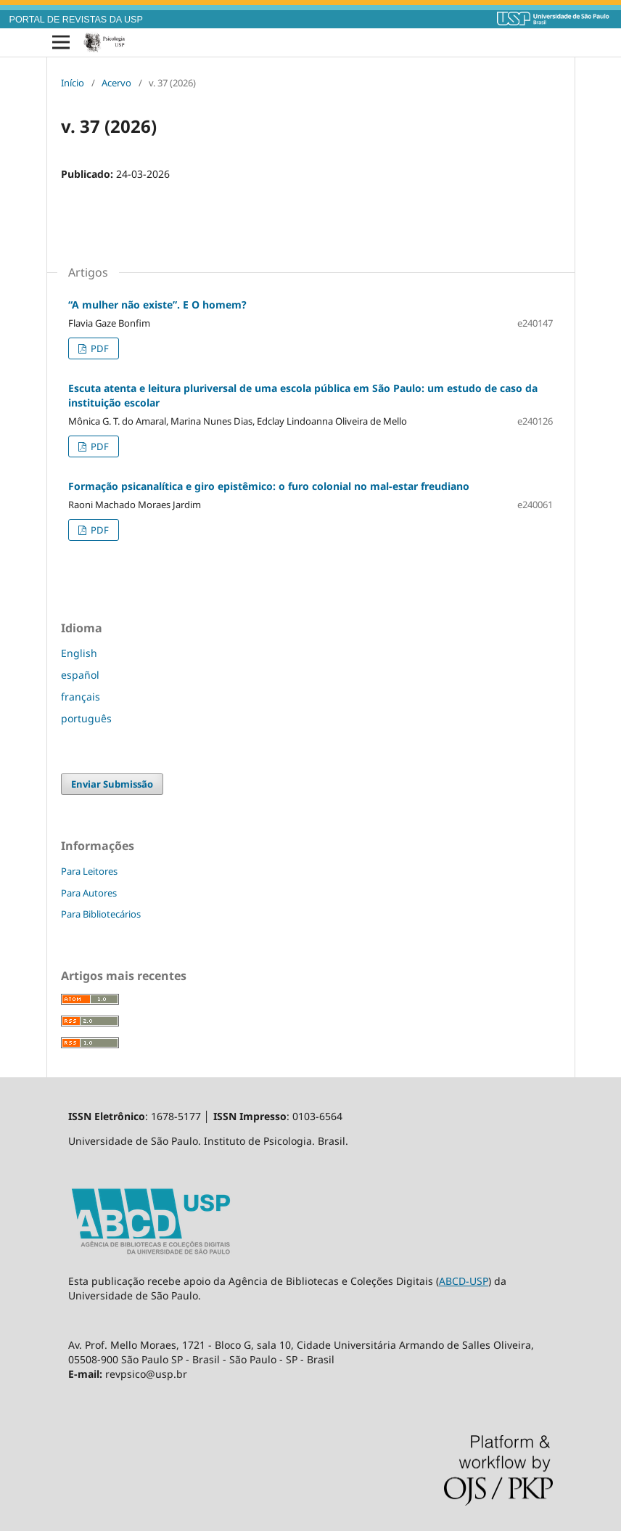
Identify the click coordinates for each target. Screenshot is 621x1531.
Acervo (116, 82)
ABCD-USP (463, 1281)
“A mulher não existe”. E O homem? (157, 304)
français (80, 696)
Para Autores (89, 892)
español (80, 675)
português (86, 718)
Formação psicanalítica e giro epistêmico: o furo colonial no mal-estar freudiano (268, 486)
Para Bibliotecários (101, 913)
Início (72, 82)
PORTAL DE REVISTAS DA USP (76, 20)
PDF (99, 348)
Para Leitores (89, 871)
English (79, 653)
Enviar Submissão (112, 784)
